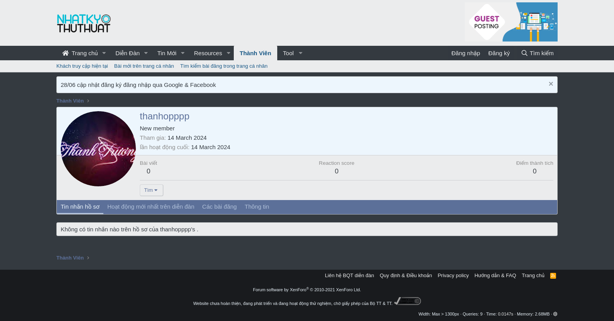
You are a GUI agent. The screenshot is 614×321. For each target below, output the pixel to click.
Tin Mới (167, 53)
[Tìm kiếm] (537, 53)
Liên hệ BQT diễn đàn (349, 275)
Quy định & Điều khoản (406, 275)
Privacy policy (453, 275)
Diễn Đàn (128, 53)
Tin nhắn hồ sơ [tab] (80, 206)
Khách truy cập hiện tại (82, 66)
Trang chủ (80, 53)
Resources (208, 53)
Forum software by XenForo (307, 289)
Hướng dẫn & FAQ (495, 275)
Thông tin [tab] (257, 206)
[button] (104, 53)
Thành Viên (255, 53)
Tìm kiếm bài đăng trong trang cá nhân (223, 66)
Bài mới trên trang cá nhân (144, 66)
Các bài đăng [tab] (219, 206)
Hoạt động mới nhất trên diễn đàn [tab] (150, 206)
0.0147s (505, 314)
